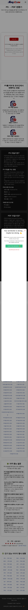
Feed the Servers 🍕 (14, 246)
